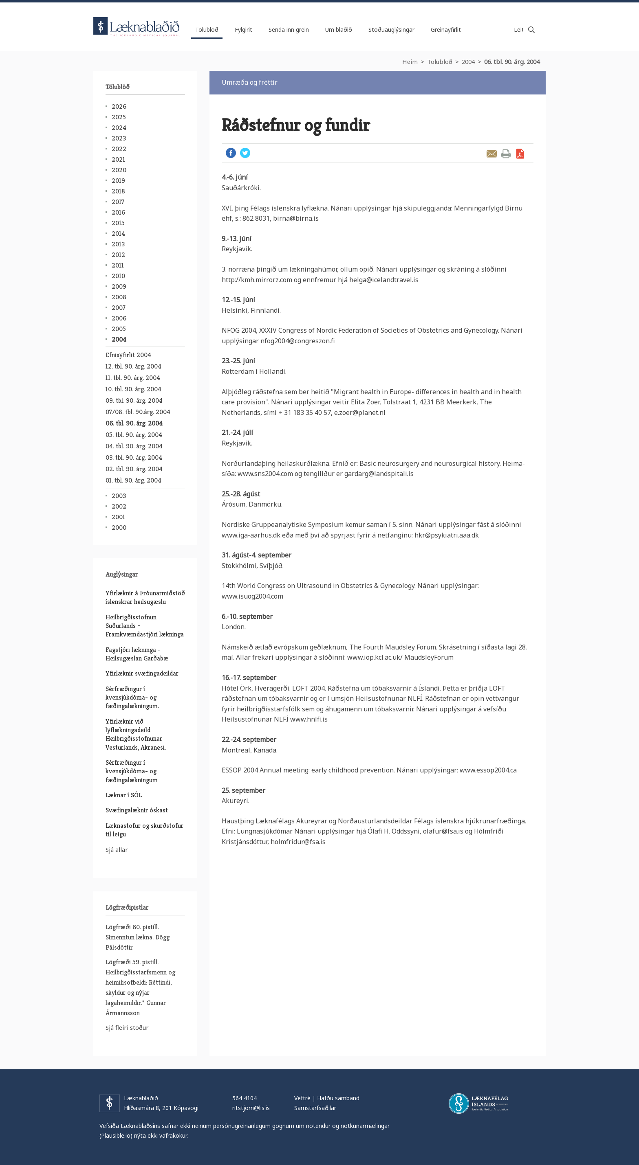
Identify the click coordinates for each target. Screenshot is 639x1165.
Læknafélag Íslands (478, 1103)
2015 (118, 223)
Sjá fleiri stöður (127, 1027)
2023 (119, 138)
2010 (118, 276)
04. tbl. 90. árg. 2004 (134, 446)
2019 (118, 180)
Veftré (302, 1098)
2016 (118, 212)
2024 (119, 127)
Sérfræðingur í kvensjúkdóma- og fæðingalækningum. (132, 698)
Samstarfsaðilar (315, 1108)
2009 (119, 286)
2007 (119, 307)
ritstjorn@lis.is (251, 1108)
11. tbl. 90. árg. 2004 (133, 377)
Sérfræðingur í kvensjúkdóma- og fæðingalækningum (132, 771)
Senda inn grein (289, 29)
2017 (118, 201)
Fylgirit (243, 29)
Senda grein (492, 154)
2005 (119, 329)
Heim (410, 61)
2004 (468, 61)
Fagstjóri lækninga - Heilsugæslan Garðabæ (137, 654)
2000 (119, 527)
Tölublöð (439, 61)
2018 (118, 191)
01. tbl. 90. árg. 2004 (133, 480)
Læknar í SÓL (124, 795)
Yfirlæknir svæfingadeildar (142, 673)
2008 (119, 297)
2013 (118, 244)
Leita (531, 30)
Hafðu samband (338, 1098)
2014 (118, 233)
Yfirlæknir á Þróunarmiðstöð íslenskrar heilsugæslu (145, 597)
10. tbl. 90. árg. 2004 (133, 389)
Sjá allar (117, 849)
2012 (118, 254)
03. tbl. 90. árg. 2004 (134, 457)
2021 (118, 159)
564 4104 (244, 1098)
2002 (119, 506)
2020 (119, 170)
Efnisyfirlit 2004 (128, 355)
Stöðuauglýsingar (391, 29)
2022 (119, 149)
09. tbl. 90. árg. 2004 (134, 400)
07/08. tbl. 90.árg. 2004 (138, 412)
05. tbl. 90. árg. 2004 (134, 434)
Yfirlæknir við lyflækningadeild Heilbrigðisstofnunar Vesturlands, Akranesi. (136, 734)
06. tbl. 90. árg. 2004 (512, 61)
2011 (118, 265)
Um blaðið (338, 29)
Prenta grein (506, 154)
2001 (118, 517)
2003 (119, 495)
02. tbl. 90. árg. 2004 (134, 469)
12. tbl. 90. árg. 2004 (133, 366)
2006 (119, 318)
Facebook (231, 153)
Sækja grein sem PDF (520, 154)
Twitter (245, 153)
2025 (119, 117)
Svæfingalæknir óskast (137, 810)
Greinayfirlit (446, 29)
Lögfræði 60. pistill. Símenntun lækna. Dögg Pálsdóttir (138, 937)
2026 (119, 106)
